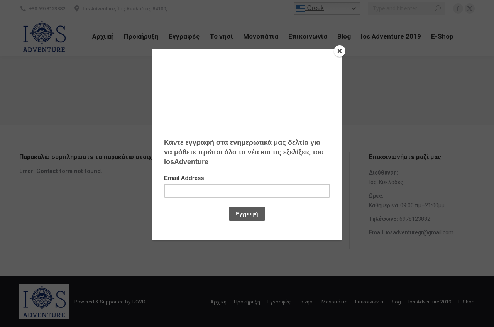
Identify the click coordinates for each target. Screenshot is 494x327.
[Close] (339, 51)
